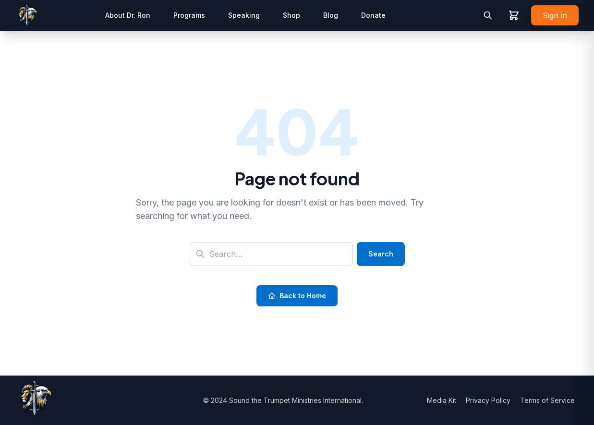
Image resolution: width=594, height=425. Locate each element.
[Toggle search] (488, 15)
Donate (373, 15)
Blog (330, 15)
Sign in (555, 15)
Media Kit (442, 400)
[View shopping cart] (513, 15)
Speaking (244, 15)
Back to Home (297, 295)
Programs (189, 15)
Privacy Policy (489, 400)
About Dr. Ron (127, 15)
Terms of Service (547, 400)
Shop (291, 15)
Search (380, 254)
